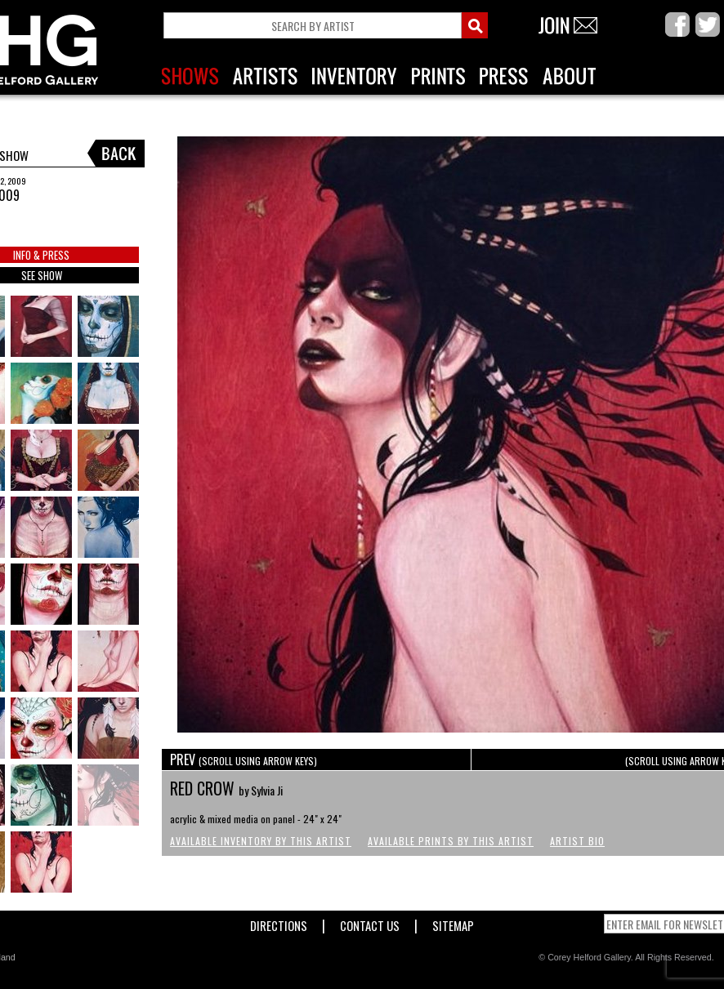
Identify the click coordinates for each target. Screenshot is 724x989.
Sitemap (453, 922)
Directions (278, 922)
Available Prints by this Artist (451, 841)
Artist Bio (577, 841)
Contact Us (370, 922)
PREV (243, 759)
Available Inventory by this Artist (260, 841)
